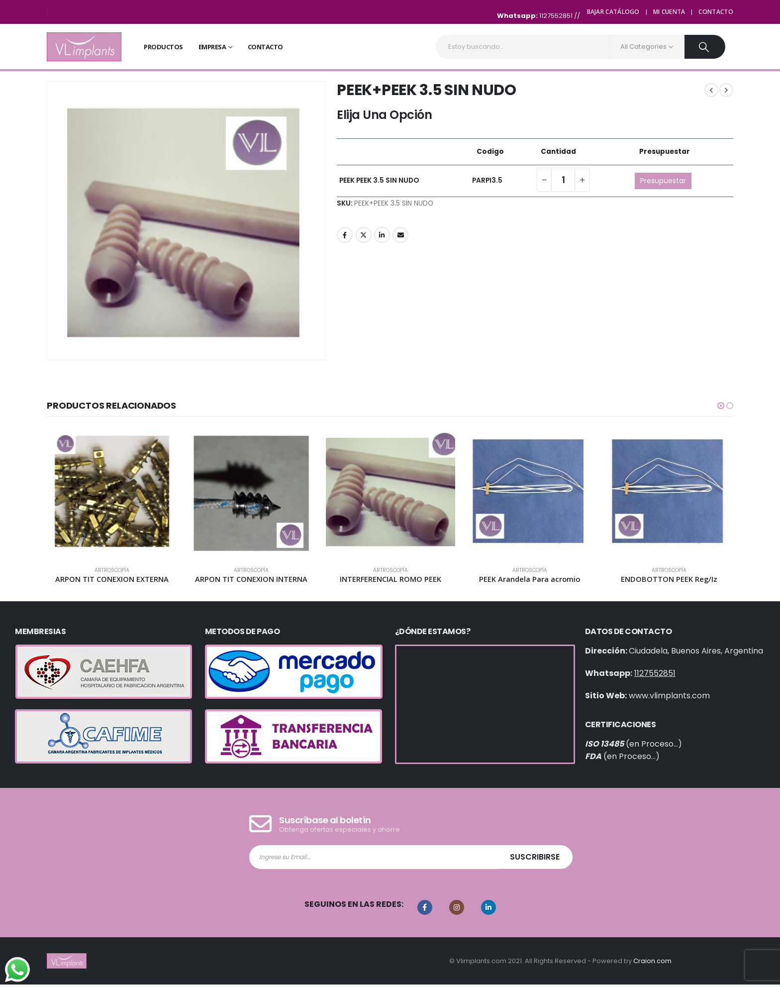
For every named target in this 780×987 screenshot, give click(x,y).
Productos (163, 46)
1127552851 (556, 15)
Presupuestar (663, 181)
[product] (112, 493)
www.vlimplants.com (669, 698)
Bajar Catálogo (613, 11)
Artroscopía (112, 570)
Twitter (364, 235)
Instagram (456, 909)
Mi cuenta (669, 11)
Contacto (715, 11)
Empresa (212, 46)
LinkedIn (382, 235)
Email (400, 235)
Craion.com (652, 963)
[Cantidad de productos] (563, 180)
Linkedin (488, 909)
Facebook (345, 235)
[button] (720, 406)
